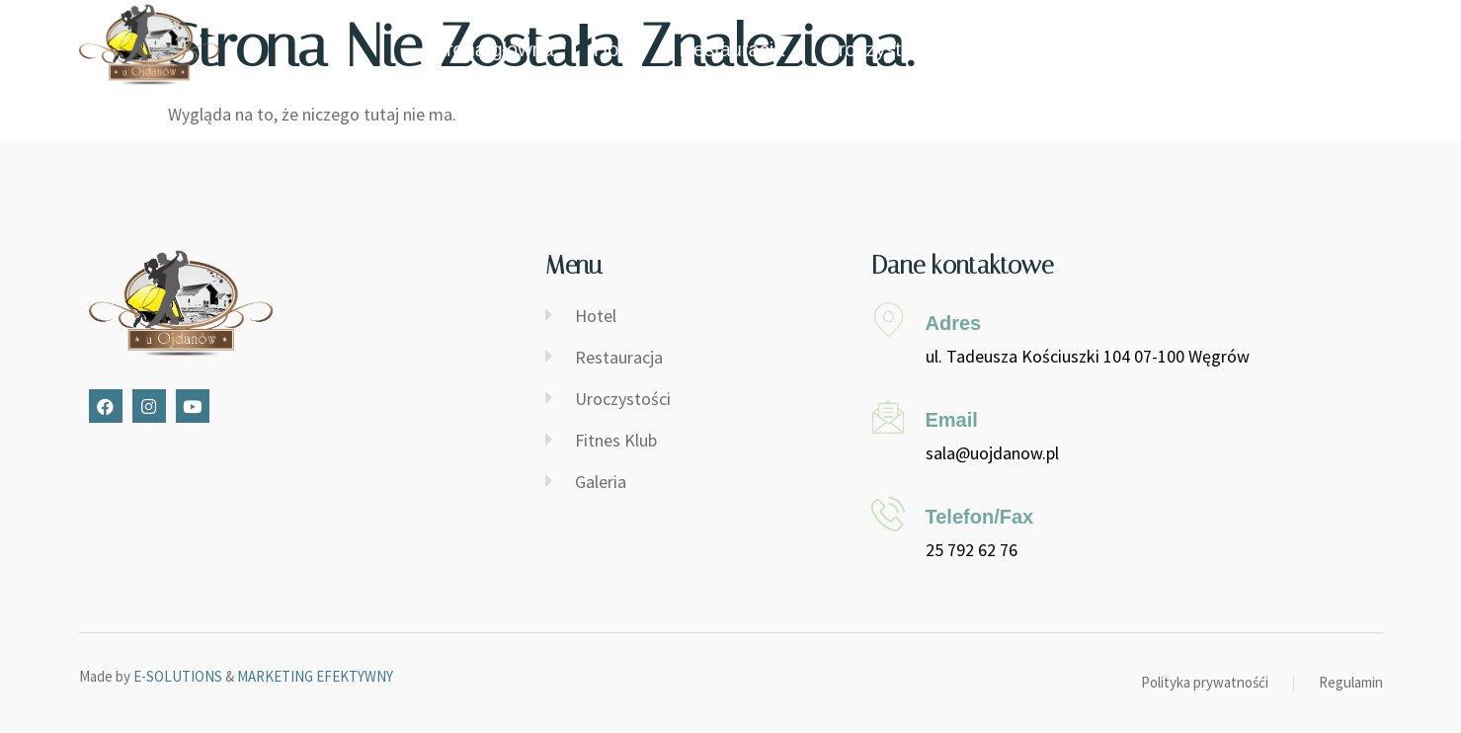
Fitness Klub (1030, 49)
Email (952, 420)
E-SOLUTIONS (177, 676)
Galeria (1155, 49)
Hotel (617, 49)
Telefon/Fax (980, 517)
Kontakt (1260, 49)
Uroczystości (879, 49)
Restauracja (732, 49)
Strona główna (491, 49)
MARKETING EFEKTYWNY (315, 676)
